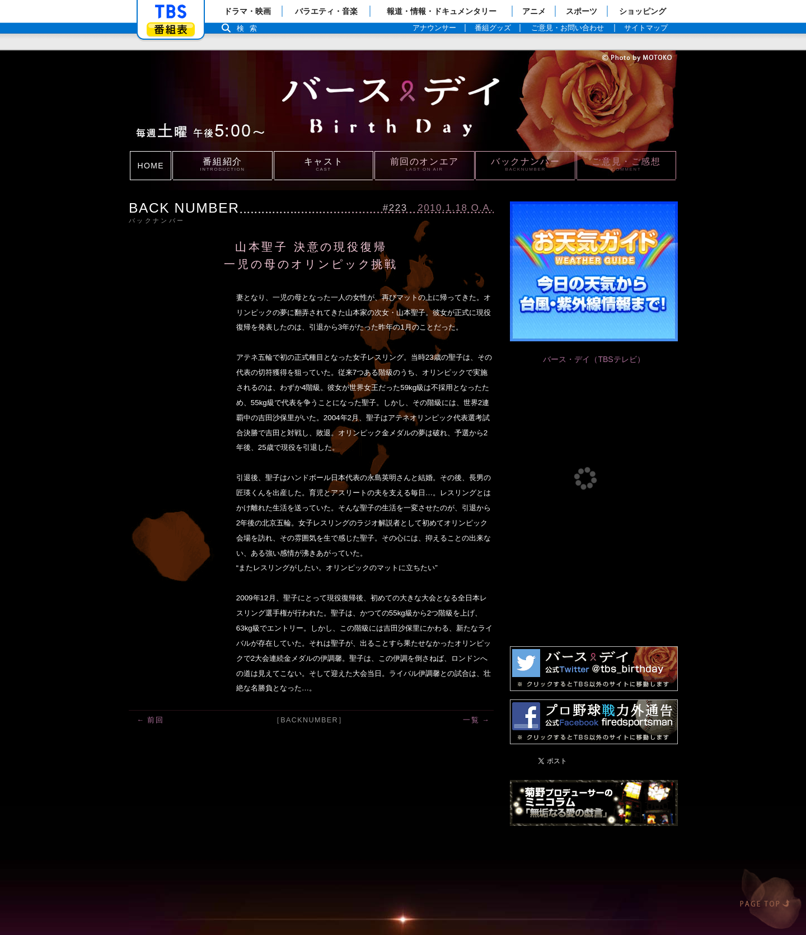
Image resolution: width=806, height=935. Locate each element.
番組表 (171, 29)
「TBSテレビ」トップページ (171, 11)
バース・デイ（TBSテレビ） (593, 359)
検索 (250, 28)
